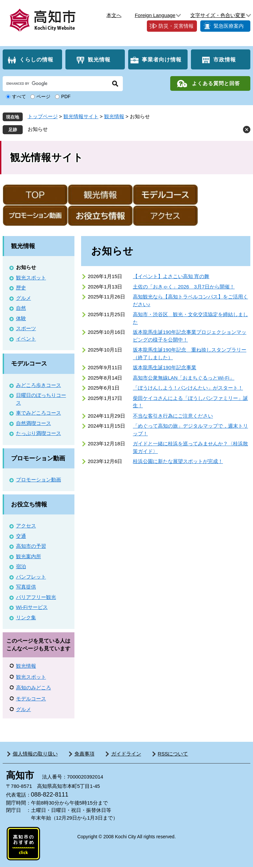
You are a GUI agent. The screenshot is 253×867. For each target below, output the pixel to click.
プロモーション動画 (38, 458)
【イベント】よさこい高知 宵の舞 (171, 276)
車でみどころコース (38, 413)
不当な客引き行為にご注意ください (173, 416)
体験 (21, 318)
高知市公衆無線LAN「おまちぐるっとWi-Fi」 (183, 378)
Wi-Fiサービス (32, 607)
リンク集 (26, 617)
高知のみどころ (33, 687)
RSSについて (173, 753)
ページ (43, 96)
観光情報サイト (80, 116)
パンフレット (31, 577)
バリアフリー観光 (36, 597)
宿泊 (21, 566)
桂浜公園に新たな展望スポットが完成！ (178, 461)
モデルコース (29, 363)
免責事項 (84, 753)
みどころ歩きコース (38, 385)
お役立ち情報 (29, 504)
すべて (19, 96)
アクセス (26, 525)
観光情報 (99, 59)
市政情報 (224, 59)
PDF (65, 96)
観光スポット (31, 277)
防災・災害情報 (176, 26)
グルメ (23, 298)
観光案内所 (28, 556)
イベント (26, 339)
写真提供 (26, 587)
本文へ (113, 15)
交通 (21, 536)
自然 (21, 308)
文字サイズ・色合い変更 (217, 15)
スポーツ (26, 328)
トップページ (43, 116)
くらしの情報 (36, 59)
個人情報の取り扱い (35, 753)
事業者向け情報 (162, 59)
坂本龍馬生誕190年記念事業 (164, 367)
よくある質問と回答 (216, 83)
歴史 (21, 287)
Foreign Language (155, 15)
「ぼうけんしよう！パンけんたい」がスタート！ (188, 388)
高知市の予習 (31, 546)
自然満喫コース (33, 423)
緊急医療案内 (229, 26)
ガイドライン (126, 753)
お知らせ (38, 129)
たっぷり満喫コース (38, 433)
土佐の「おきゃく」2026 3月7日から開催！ (184, 286)
